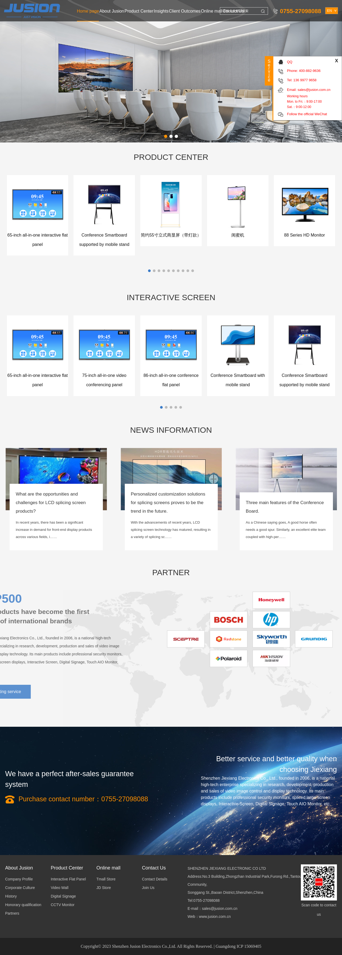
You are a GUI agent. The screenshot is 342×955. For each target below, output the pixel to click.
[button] (165, 136)
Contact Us (233, 11)
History (11, 896)
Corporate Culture (20, 888)
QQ (289, 62)
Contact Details (154, 879)
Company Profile (19, 879)
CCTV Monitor (63, 905)
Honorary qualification (23, 905)
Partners (12, 913)
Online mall (211, 11)
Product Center (139, 11)
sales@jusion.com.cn (314, 90)
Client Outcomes (184, 11)
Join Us (148, 888)
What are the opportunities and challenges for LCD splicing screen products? (51, 503)
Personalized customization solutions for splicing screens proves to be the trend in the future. (168, 503)
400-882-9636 (310, 71)
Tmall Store (106, 879)
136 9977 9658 (305, 80)
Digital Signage (63, 896)
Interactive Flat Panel (68, 879)
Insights (161, 11)
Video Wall (59, 888)
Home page (88, 11)
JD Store (103, 888)
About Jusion (111, 11)
